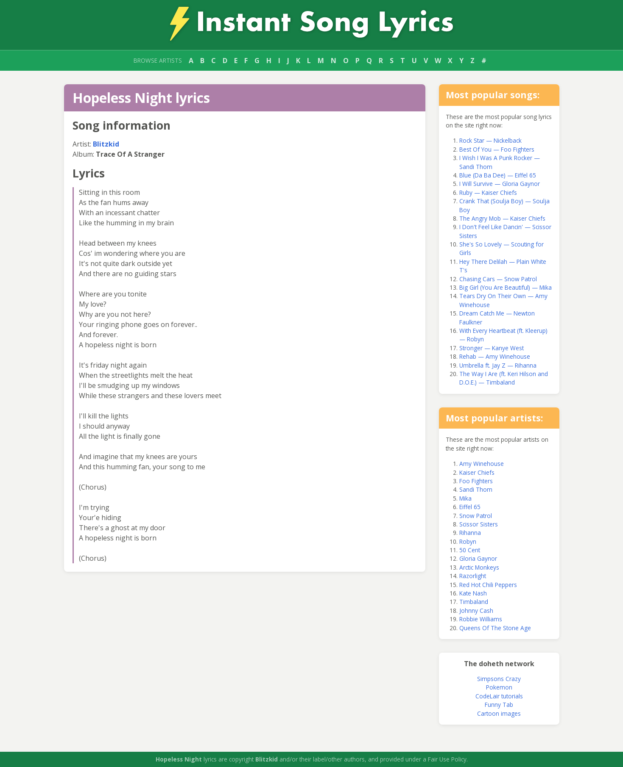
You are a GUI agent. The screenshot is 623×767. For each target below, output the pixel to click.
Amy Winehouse (481, 464)
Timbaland (473, 602)
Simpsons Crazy (499, 679)
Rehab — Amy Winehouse (494, 356)
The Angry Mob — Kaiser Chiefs (502, 218)
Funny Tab (499, 705)
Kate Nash (473, 593)
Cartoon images (499, 713)
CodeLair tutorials (499, 696)
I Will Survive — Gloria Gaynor (499, 184)
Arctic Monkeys (479, 567)
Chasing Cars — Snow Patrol (498, 279)
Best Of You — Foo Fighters (496, 149)
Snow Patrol (475, 516)
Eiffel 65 (470, 507)
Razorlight (472, 576)
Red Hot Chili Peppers (488, 585)
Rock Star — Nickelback (490, 140)
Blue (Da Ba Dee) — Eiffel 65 (497, 175)
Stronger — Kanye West (491, 348)
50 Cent (469, 550)
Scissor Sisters (478, 524)
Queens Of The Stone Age (495, 628)
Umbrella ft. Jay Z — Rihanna (497, 365)
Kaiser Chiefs (476, 472)
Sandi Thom (475, 489)
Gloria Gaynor (478, 558)
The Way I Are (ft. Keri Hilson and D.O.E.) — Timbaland (503, 378)
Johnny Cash (476, 610)
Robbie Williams (480, 619)
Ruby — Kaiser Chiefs (488, 192)
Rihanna (470, 533)
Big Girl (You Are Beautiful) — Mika (505, 287)
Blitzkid (106, 144)
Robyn (467, 541)
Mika (465, 498)
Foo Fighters (476, 481)
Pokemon (499, 687)
